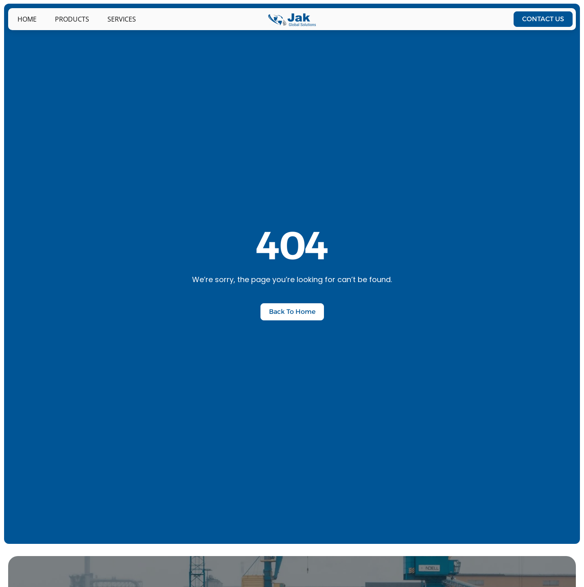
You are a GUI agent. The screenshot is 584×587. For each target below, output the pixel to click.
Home (27, 19)
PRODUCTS (72, 19)
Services (121, 19)
